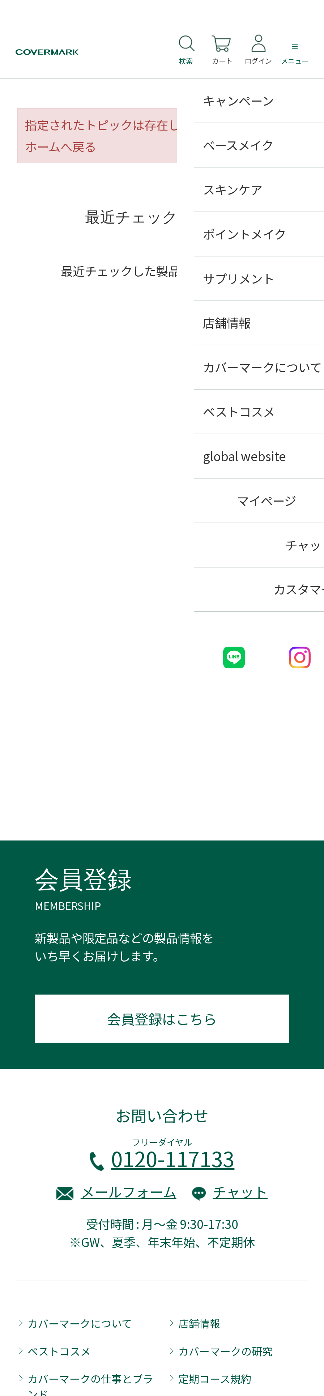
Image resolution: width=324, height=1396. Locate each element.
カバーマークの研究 (225, 1351)
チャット (240, 1191)
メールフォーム (128, 1191)
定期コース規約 (214, 1378)
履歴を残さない (265, 306)
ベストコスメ (59, 1351)
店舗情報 (199, 1323)
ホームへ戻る (60, 146)
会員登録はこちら (162, 1019)
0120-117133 (172, 1158)
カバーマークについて (79, 1323)
